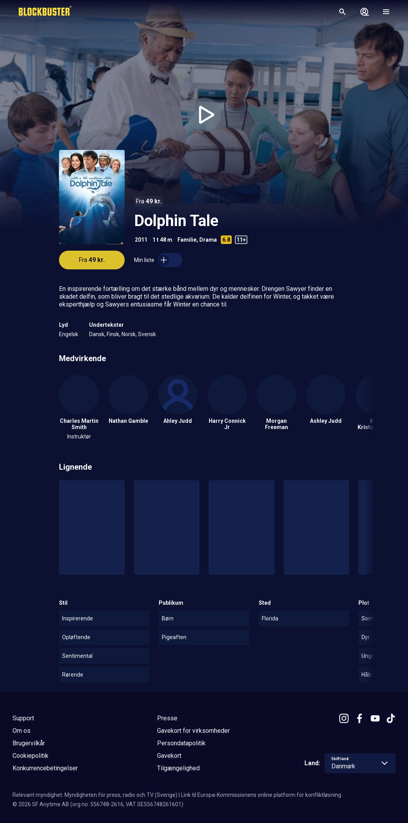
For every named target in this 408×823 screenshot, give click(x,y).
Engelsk (68, 334)
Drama (208, 240)
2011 (141, 240)
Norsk (129, 334)
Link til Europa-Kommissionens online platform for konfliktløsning (261, 795)
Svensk (147, 334)
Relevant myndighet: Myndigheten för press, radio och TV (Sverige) (95, 795)
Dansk (96, 334)
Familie (187, 240)
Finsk (113, 334)
